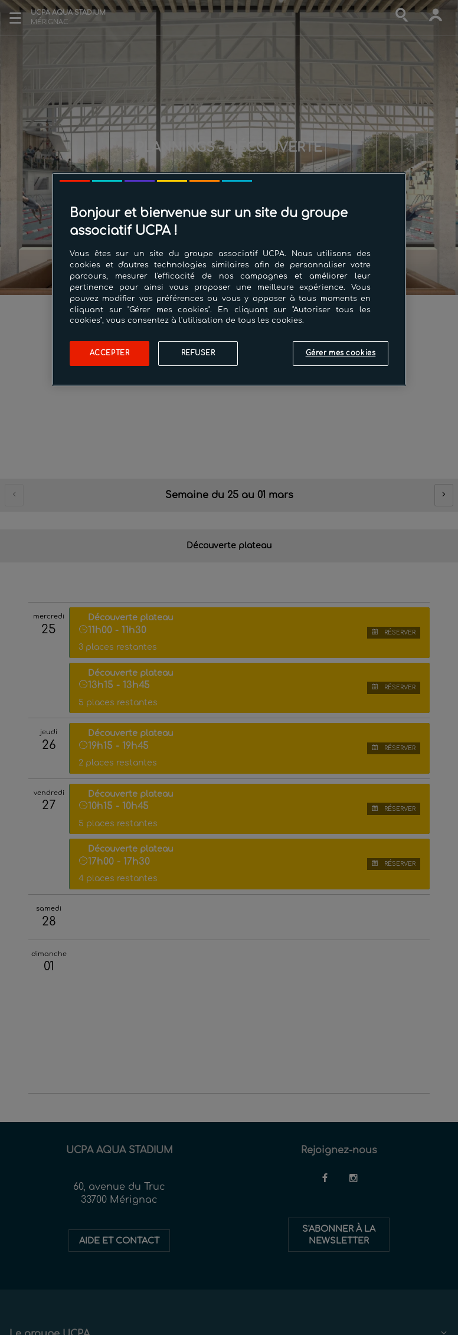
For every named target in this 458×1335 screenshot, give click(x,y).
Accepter (110, 353)
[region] (229, 279)
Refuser (198, 353)
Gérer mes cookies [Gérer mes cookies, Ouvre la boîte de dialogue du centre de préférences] (341, 353)
